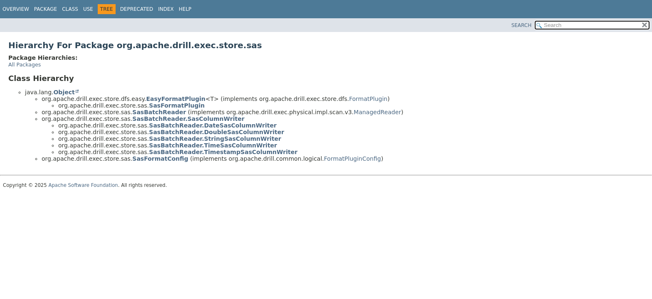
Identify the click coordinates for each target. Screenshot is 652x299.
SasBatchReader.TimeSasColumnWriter (213, 145)
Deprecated (136, 9)
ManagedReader (377, 112)
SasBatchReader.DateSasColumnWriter (213, 125)
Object (63, 92)
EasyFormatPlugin (175, 99)
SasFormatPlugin (177, 105)
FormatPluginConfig (352, 158)
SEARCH (521, 25)
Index (166, 9)
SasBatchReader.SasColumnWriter (188, 118)
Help (185, 9)
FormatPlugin (368, 99)
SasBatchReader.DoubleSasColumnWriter (216, 132)
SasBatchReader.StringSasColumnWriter (215, 138)
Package (45, 9)
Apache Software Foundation (83, 185)
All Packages (24, 64)
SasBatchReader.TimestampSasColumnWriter (223, 152)
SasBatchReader (159, 112)
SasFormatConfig (160, 158)
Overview (15, 9)
